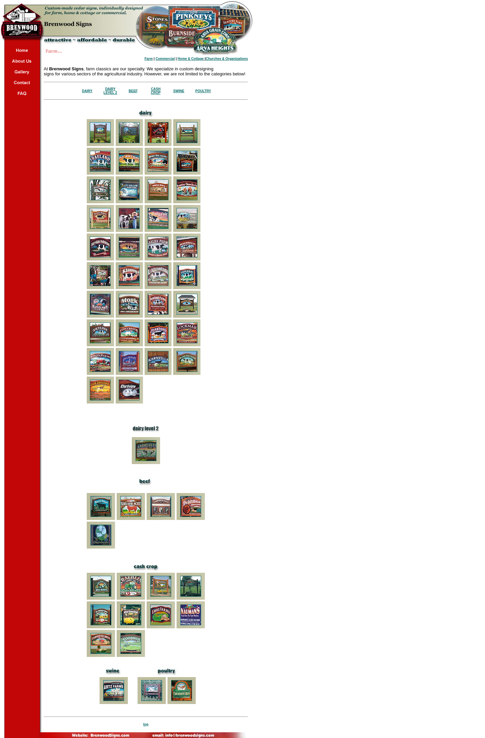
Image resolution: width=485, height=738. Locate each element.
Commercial (165, 59)
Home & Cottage (191, 59)
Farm (149, 59)
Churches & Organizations (227, 59)
